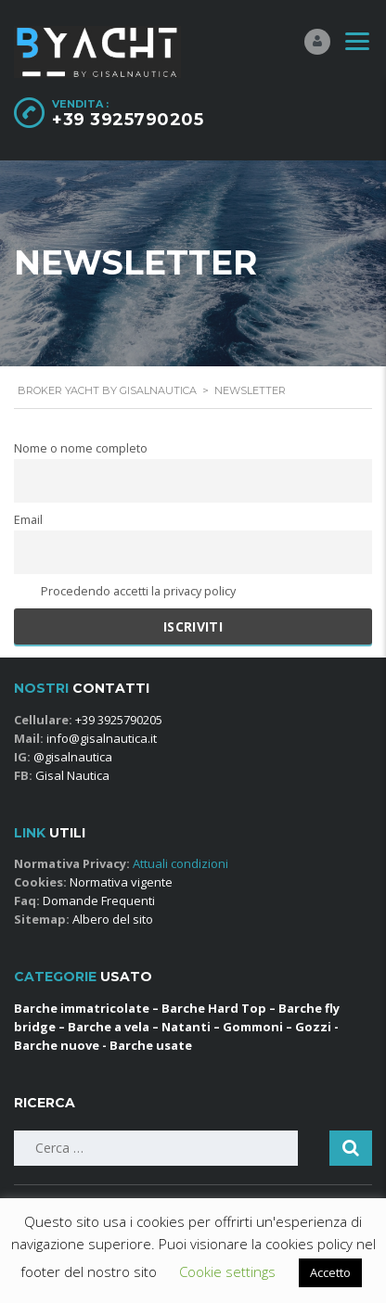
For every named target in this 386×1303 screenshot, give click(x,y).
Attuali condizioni (179, 863)
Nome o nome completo (81, 448)
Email (28, 520)
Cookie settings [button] (227, 1271)
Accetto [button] (330, 1272)
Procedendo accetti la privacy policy (125, 591)
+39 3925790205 (127, 119)
